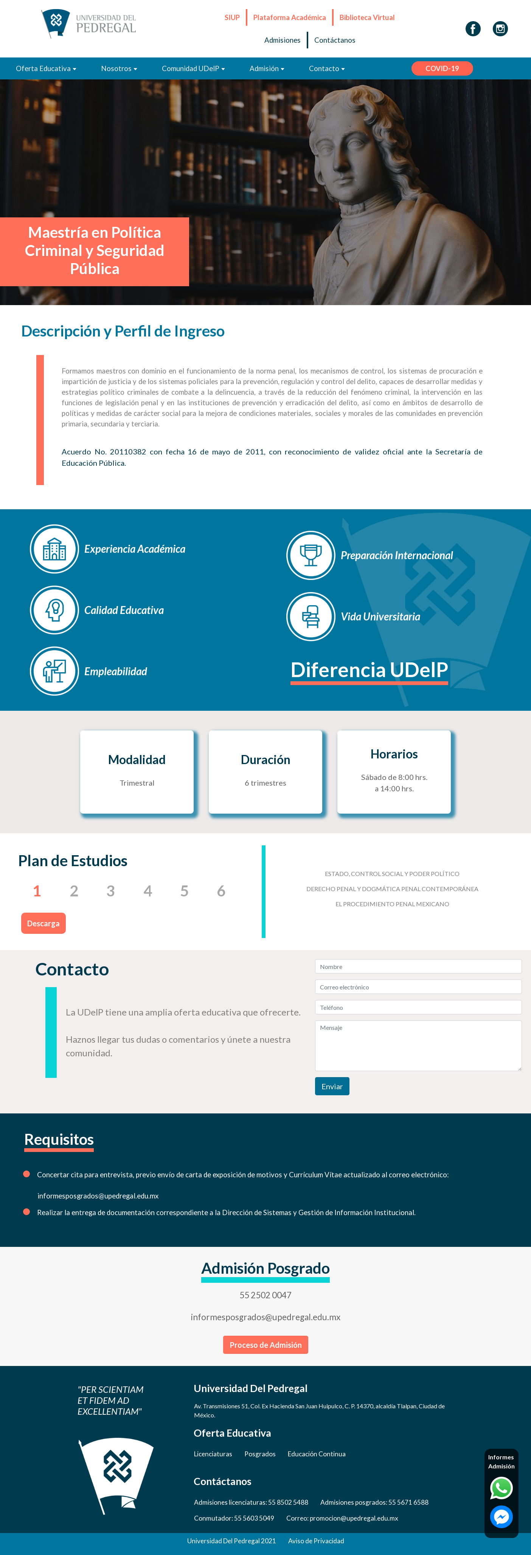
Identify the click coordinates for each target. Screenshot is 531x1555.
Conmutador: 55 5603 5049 (234, 1518)
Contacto (327, 68)
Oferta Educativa (46, 68)
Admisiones (282, 40)
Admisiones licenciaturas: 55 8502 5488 (251, 1502)
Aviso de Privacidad (316, 1541)
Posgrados (260, 1454)
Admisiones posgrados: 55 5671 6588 (374, 1502)
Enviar (332, 1086)
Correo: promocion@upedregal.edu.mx (342, 1518)
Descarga (43, 923)
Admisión (267, 68)
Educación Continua (317, 1454)
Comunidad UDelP (193, 68)
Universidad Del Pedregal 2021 (231, 1541)
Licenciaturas (213, 1454)
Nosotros (119, 68)
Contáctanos (335, 40)
